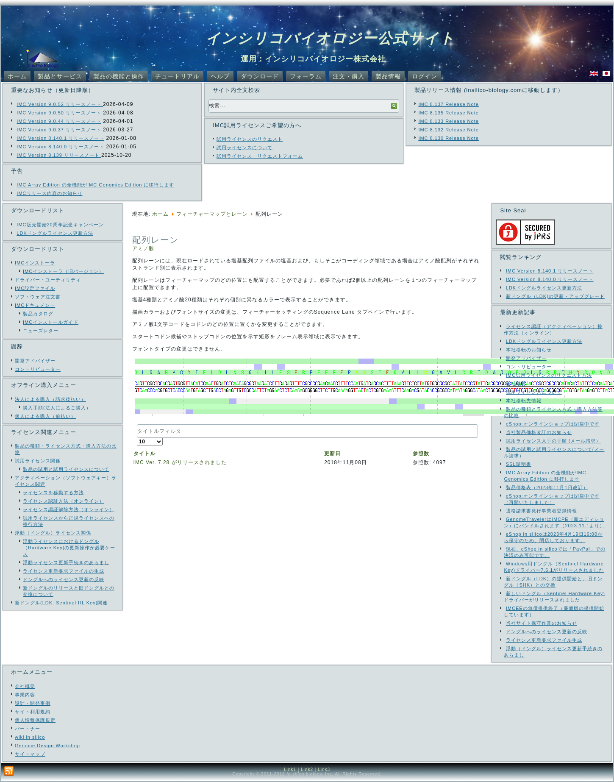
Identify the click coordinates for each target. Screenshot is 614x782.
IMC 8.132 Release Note (448, 129)
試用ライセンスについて (244, 147)
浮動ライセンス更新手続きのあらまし (66, 562)
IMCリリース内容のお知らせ (49, 193)
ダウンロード (260, 76)
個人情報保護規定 (35, 720)
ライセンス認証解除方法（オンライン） (68, 509)
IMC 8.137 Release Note (448, 104)
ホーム (17, 76)
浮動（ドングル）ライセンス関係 (53, 532)
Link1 (290, 769)
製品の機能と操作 (118, 76)
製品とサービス (60, 76)
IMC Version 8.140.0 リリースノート (60, 146)
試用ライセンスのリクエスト (250, 139)
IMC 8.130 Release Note (448, 138)
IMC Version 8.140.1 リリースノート (60, 138)
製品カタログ (38, 313)
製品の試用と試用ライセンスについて (66, 469)
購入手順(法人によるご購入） (57, 407)
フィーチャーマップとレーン (212, 214)
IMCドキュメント (35, 305)
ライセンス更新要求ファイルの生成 (63, 570)
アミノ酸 (143, 248)
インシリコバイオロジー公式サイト (330, 38)
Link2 (307, 769)
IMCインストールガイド (50, 322)
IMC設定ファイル (35, 288)
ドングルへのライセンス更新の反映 (63, 579)
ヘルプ (220, 76)
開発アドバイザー (35, 360)
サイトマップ (30, 754)
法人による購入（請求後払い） (50, 399)
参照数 (421, 453)
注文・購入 (348, 76)
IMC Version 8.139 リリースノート (59, 155)
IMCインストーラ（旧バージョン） (63, 271)
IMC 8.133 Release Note (448, 121)
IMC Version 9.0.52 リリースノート (60, 104)
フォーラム (306, 76)
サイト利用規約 (32, 711)
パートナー (27, 728)
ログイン (424, 76)
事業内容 (25, 694)
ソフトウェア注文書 (38, 296)
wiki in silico (30, 737)
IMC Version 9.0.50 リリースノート (59, 112)
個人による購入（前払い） (45, 416)
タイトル (144, 453)
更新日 (332, 453)
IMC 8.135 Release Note (448, 112)
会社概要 (25, 686)
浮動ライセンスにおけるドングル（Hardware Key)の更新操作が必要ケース (69, 548)
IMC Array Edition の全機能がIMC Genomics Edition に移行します (95, 184)
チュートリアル (177, 76)
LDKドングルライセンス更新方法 (55, 233)
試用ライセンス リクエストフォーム (260, 156)
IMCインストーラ (35, 262)
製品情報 (388, 76)
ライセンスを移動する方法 (53, 492)
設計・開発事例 (32, 703)
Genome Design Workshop (47, 745)
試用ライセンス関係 (38, 460)
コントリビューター (38, 369)
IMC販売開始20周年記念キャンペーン (60, 224)
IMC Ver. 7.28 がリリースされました (180, 462)
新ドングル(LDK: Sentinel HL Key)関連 (61, 602)
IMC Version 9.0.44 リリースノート (59, 121)
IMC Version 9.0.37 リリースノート (60, 129)
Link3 (324, 769)
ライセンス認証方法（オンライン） (63, 501)
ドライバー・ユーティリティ (48, 279)
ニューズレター (40, 330)
